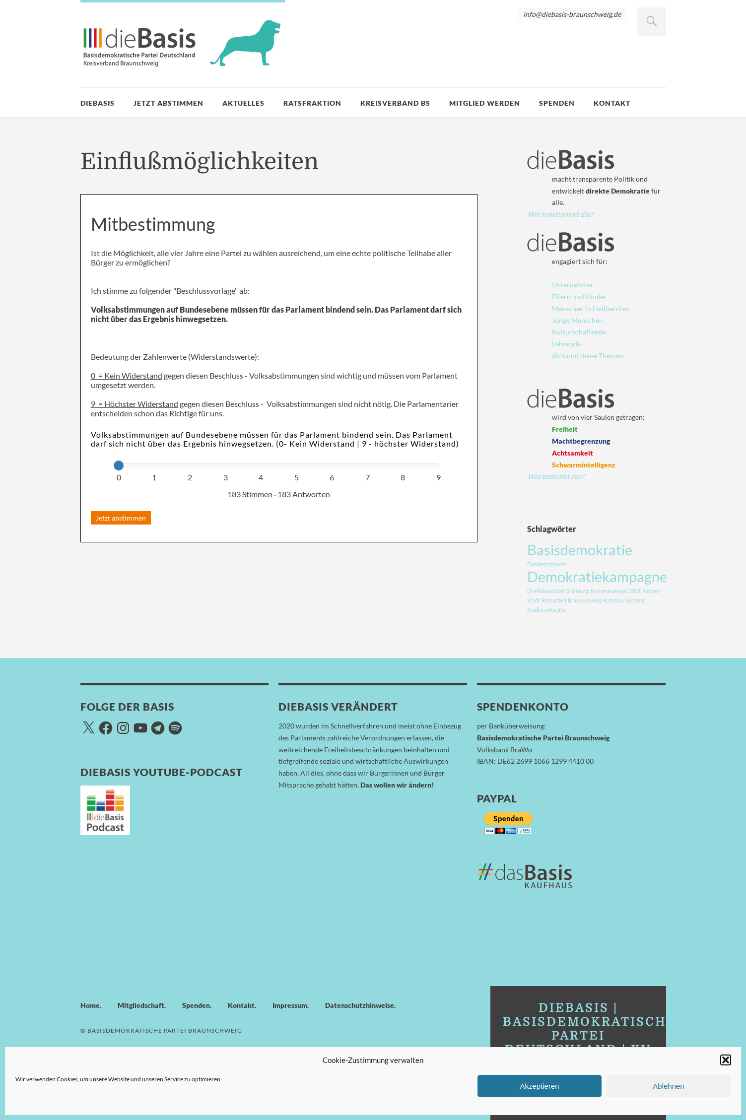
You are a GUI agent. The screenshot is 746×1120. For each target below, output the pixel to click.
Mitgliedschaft (141, 1005)
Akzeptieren (539, 1086)
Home (90, 1005)
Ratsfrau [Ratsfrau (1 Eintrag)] (613, 600)
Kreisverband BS (395, 103)
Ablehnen (668, 1086)
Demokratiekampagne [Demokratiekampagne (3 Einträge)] (597, 576)
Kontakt (612, 103)
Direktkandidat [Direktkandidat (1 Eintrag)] (545, 591)
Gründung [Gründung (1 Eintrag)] (577, 591)
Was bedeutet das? (556, 476)
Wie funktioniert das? (561, 214)
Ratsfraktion (312, 103)
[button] (726, 1060)
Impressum (289, 1005)
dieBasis (97, 103)
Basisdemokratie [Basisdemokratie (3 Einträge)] (579, 549)
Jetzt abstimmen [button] (121, 518)
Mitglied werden (484, 103)
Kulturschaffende (579, 332)
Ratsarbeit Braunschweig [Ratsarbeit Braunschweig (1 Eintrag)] (572, 600)
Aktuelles (243, 103)
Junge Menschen (577, 320)
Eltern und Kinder (579, 296)
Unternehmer (573, 284)
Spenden (557, 103)
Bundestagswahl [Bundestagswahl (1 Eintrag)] (547, 564)
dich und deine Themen (587, 355)
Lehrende (566, 343)
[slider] (119, 465)
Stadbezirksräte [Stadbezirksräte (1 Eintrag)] (546, 609)
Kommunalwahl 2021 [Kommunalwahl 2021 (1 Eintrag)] (616, 591)
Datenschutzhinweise (359, 1005)
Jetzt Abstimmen (168, 103)
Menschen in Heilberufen (591, 308)
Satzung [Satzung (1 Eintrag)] (635, 600)
